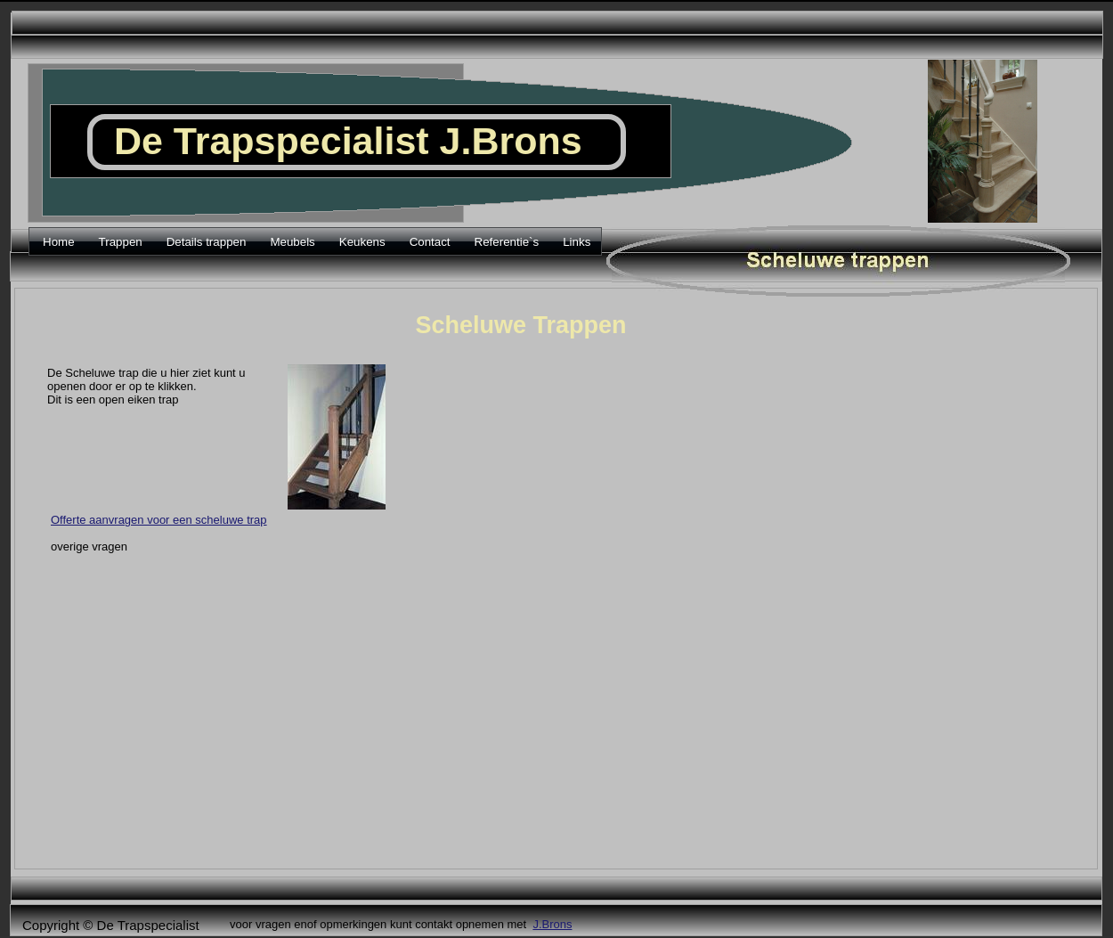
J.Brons (552, 924)
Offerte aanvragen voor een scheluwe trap (159, 519)
